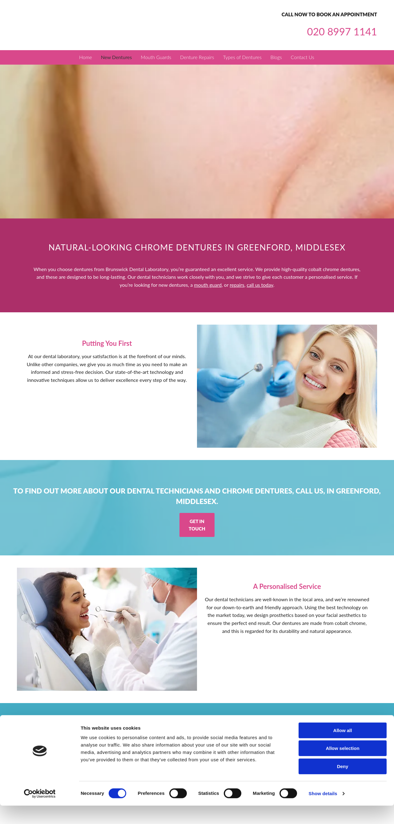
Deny (342, 784)
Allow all (342, 748)
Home (84, 58)
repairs (237, 285)
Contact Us (304, 58)
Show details (323, 811)
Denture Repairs (197, 58)
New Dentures (115, 58)
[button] (197, 525)
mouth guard (208, 285)
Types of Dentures (243, 58)
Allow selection (342, 767)
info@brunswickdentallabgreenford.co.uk (238, 732)
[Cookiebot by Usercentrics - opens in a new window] (40, 812)
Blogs (277, 58)
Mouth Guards (155, 58)
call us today (260, 285)
